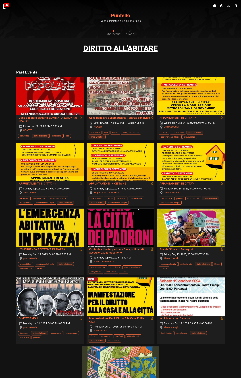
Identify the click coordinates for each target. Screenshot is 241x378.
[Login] (235, 5)
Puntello (120, 15)
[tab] (113, 32)
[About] (214, 5)
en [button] (228, 6)
